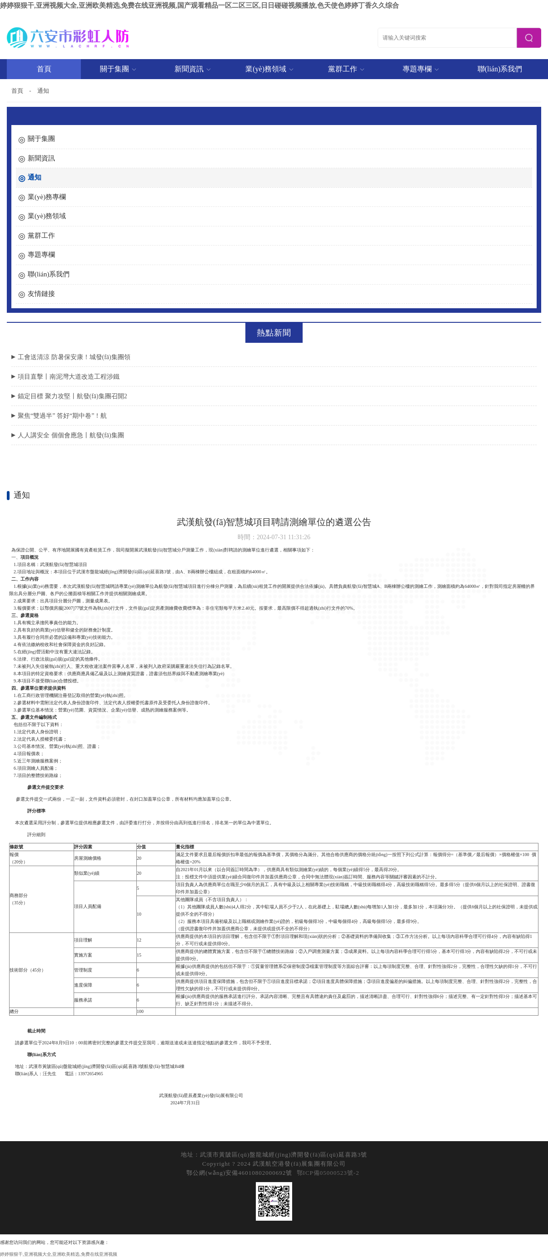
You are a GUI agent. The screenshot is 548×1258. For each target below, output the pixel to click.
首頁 (44, 69)
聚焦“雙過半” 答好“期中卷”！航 (62, 415)
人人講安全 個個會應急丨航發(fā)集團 (71, 435)
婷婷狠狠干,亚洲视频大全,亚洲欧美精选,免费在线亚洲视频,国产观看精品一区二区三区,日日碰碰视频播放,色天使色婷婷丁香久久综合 (199, 5)
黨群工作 (346, 69)
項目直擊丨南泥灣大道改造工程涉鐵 (69, 376)
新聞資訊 (192, 69)
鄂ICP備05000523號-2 (328, 1172)
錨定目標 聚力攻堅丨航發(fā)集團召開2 (72, 396)
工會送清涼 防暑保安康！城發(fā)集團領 (74, 357)
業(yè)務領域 (269, 69)
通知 (43, 90)
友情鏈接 (41, 293)
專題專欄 (421, 69)
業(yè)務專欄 (47, 196)
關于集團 (118, 69)
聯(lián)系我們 (500, 69)
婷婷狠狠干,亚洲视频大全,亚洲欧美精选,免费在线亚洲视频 (58, 1254)
